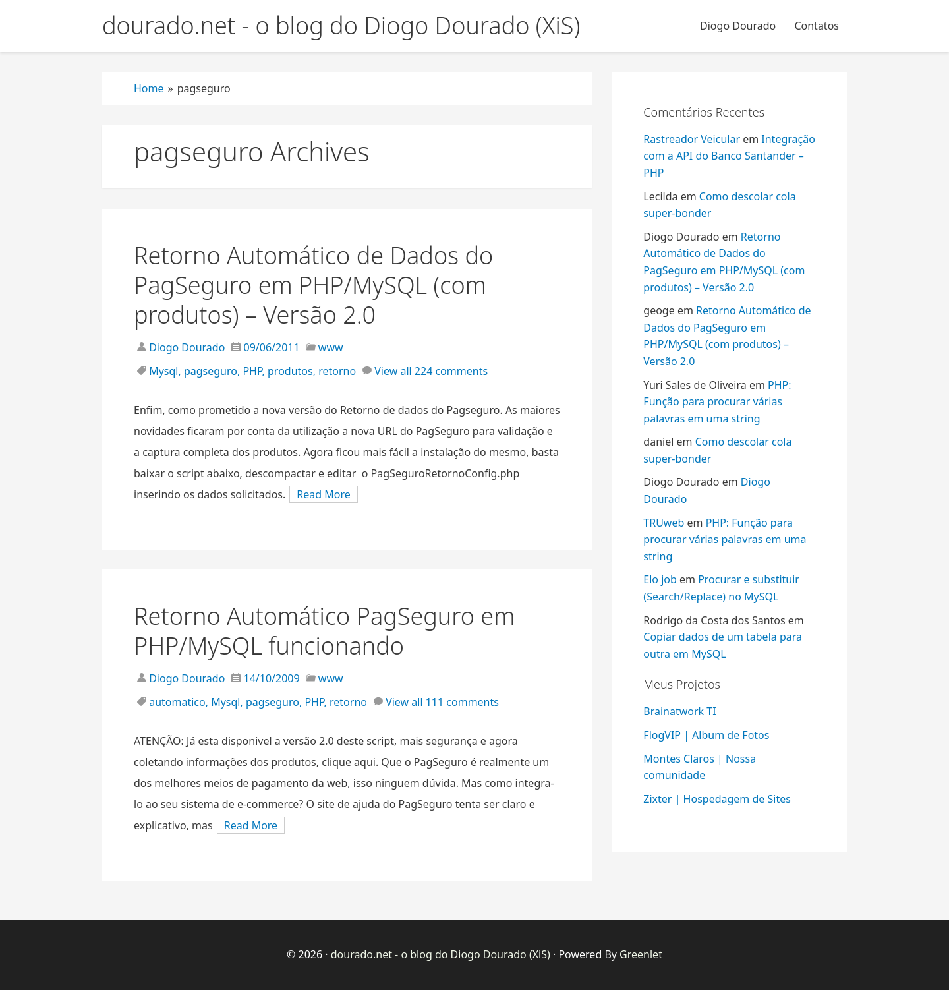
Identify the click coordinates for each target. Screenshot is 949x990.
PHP (252, 371)
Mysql (163, 371)
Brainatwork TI (679, 711)
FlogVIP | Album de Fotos (706, 735)
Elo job (660, 579)
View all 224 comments (431, 371)
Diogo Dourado (738, 25)
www (330, 347)
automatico (177, 702)
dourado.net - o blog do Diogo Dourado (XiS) (440, 954)
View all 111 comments (442, 702)
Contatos (816, 25)
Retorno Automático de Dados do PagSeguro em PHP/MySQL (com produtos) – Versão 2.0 (313, 285)
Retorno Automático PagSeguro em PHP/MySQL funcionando (324, 631)
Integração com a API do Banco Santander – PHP (729, 156)
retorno (337, 371)
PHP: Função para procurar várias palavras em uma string (717, 402)
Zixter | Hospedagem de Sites (717, 799)
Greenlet (640, 954)
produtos (290, 371)
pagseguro (210, 371)
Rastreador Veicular (691, 139)
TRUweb (663, 522)
